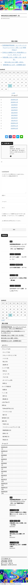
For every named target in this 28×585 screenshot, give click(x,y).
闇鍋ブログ (14, 7)
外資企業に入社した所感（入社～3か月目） (12, 335)
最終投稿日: (4, 564)
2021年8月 (14, 115)
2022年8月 (14, 110)
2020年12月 (14, 123)
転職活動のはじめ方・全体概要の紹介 (14, 65)
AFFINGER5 (18, 583)
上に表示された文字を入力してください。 (12, 220)
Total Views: (4, 560)
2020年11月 (14, 126)
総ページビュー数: (6, 563)
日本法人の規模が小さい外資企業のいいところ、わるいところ (13, 332)
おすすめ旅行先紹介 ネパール (18, 267)
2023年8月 (14, 105)
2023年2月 (14, 107)
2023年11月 (14, 102)
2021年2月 (14, 118)
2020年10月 (14, 128)
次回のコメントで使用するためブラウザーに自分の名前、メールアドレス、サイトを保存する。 (13, 214)
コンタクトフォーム (9, 573)
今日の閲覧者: (5, 558)
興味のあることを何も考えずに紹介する (14, 579)
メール (4, 201)
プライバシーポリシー (18, 573)
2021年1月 (14, 120)
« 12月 (13, 93)
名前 (3, 195)
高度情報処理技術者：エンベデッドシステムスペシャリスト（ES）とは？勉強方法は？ (14, 48)
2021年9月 (14, 113)
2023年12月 (14, 99)
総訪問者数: (4, 561)
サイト (3, 207)
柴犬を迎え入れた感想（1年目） (14, 62)
